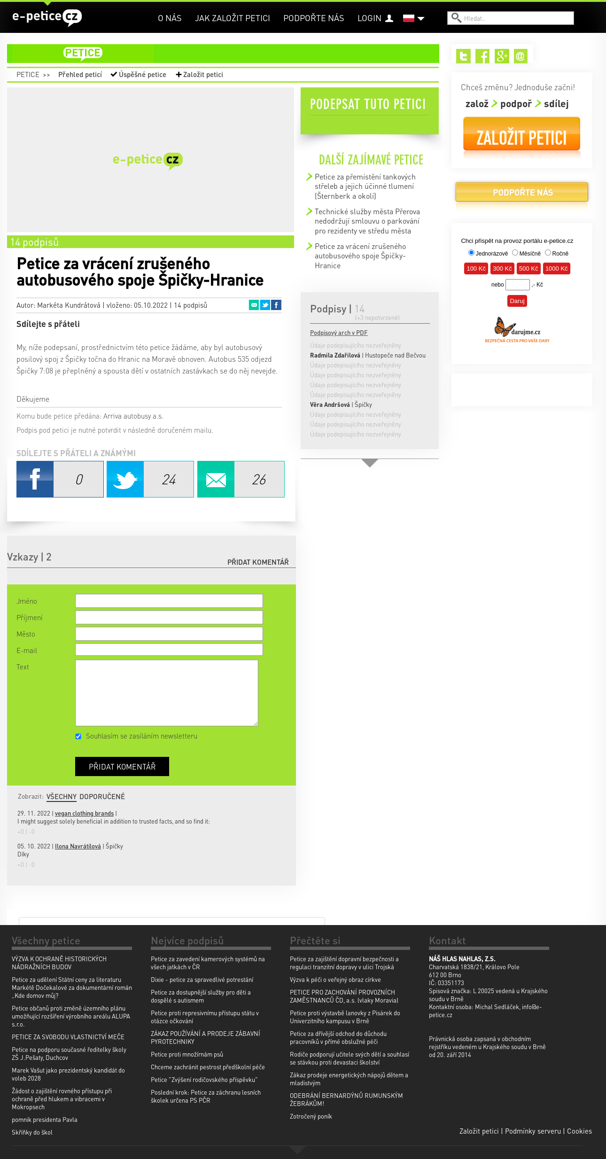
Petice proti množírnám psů (187, 1054)
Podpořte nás (313, 17)
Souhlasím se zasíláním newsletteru (141, 735)
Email (254, 305)
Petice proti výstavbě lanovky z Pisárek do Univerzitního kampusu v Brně (345, 1017)
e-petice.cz (47, 18)
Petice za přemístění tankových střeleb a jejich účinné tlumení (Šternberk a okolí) (365, 186)
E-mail (26, 650)
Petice (27, 74)
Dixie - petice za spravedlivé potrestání (202, 979)
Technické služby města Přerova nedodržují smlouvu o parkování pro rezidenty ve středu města (367, 220)
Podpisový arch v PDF (339, 332)
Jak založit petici (232, 17)
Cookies (579, 1131)
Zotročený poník (311, 1116)
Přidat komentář (258, 562)
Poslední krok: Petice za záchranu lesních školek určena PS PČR (206, 1096)
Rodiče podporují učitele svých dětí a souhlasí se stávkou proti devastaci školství (349, 1058)
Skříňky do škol (32, 1132)
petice (229, 53)
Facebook (276, 305)
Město (25, 633)
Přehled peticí (80, 74)
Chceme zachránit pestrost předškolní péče (208, 1067)
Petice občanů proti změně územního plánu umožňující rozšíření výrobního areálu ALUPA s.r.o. (71, 1016)
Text (22, 666)
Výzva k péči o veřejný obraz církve (335, 979)
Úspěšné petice (142, 74)
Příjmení (29, 617)
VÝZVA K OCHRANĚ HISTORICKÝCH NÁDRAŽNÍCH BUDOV (59, 963)
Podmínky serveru (533, 1131)
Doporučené (102, 796)
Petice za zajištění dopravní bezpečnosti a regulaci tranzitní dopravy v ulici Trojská (344, 963)
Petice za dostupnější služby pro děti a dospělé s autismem (201, 996)
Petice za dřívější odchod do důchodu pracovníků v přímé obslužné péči (338, 1037)
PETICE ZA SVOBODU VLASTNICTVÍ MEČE (68, 1037)
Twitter (265, 305)
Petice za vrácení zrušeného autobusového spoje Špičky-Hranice (360, 255)
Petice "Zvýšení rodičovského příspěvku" (204, 1079)
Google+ (502, 56)
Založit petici (203, 74)
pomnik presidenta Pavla (45, 1119)
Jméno (26, 601)
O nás (170, 17)
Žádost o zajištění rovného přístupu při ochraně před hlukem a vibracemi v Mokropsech (62, 1099)
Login (369, 17)
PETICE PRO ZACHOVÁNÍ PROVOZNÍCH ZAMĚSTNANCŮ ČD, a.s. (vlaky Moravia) (344, 996)
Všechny (62, 796)
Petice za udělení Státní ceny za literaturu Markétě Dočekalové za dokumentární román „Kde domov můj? (72, 987)
